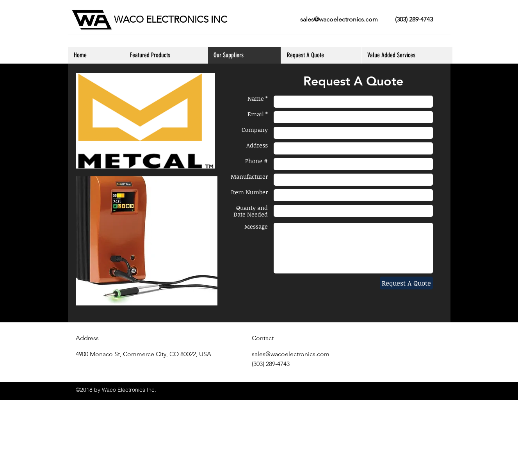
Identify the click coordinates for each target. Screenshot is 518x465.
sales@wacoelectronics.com (339, 19)
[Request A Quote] (406, 283)
